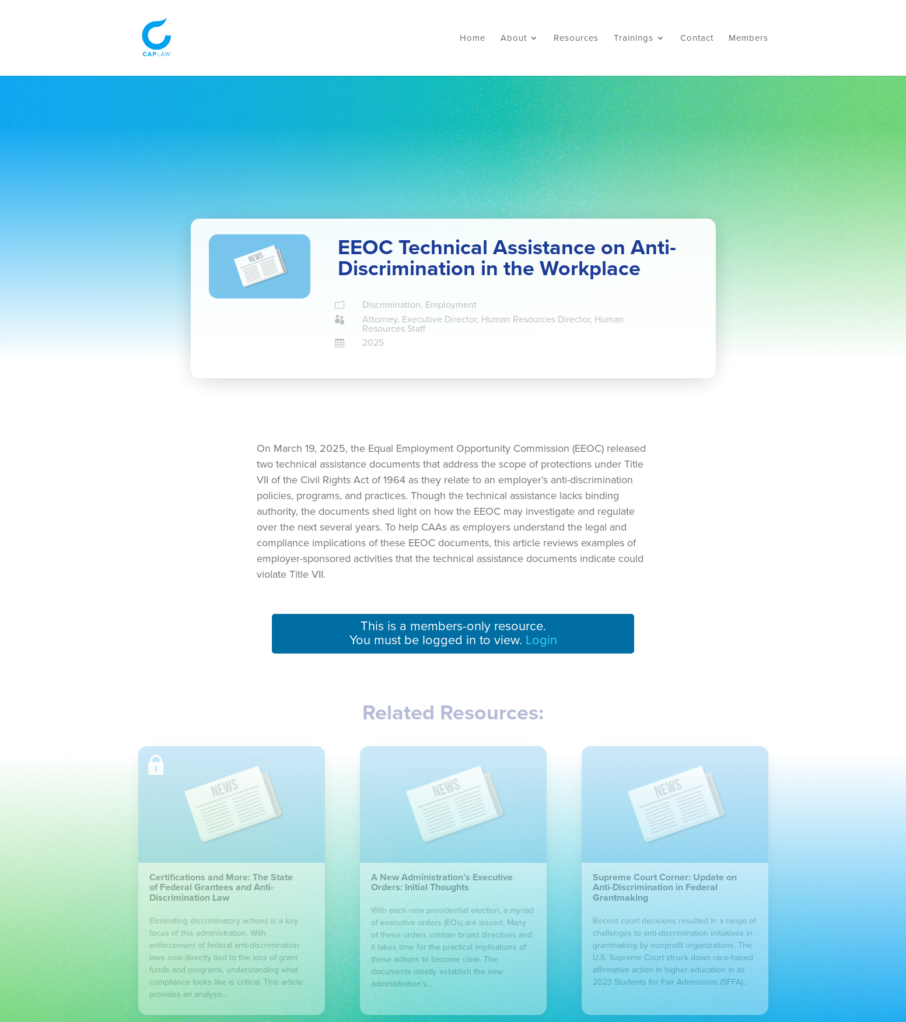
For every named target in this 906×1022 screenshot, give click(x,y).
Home (472, 38)
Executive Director (439, 319)
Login (541, 640)
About (514, 38)
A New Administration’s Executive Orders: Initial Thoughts (442, 883)
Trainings (633, 38)
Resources (576, 38)
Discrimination (391, 305)
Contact (696, 38)
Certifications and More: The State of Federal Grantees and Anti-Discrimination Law (221, 888)
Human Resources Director (535, 319)
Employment (451, 305)
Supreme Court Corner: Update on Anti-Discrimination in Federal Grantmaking (665, 888)
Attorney (379, 319)
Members (748, 38)
